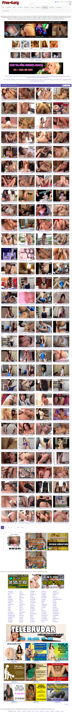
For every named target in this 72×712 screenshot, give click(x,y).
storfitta (21, 605)
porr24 (54, 601)
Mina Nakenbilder (51, 76)
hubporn (55, 607)
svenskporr (10, 612)
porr (42, 609)
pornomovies (44, 620)
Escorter (29, 79)
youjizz (21, 618)
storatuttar (55, 621)
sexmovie (10, 591)
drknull (21, 593)
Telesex (25, 76)
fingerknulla (44, 604)
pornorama (44, 618)
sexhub (32, 620)
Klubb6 (37, 77)
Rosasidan (33, 77)
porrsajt (43, 607)
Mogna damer (36, 81)
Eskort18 (41, 77)
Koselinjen (34, 76)
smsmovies (33, 602)
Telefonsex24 (39, 76)
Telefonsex (21, 76)
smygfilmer (22, 594)
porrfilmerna (11, 593)
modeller (43, 594)
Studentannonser (23, 79)
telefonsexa (55, 610)
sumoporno (11, 613)
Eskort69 (10, 79)
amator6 (55, 591)
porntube (43, 613)
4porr (20, 596)
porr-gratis (44, 597)
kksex (31, 612)
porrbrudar (33, 599)
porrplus (32, 618)
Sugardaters (65, 79)
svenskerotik (56, 613)
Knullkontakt (33, 79)
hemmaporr (55, 609)
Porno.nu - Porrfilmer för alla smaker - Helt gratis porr (36, 59)
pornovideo (44, 617)
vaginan (21, 601)
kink (42, 621)
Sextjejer (28, 77)
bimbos (54, 605)
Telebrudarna (15, 76)
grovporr (21, 609)
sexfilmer (43, 591)
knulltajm (32, 610)
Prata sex (29, 76)
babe (9, 609)
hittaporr (55, 602)
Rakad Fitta (47, 79)
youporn (21, 617)
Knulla (61, 79)
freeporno (10, 620)
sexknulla (32, 605)
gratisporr (21, 597)
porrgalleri (43, 596)
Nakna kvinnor (16, 79)
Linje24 (6, 76)
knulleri (9, 602)
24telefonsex (56, 593)
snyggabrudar (11, 617)
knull (9, 605)
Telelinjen (10, 76)
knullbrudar (10, 604)
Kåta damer (42, 81)
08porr (31, 617)
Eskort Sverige (59, 76)
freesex (43, 610)
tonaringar (55, 597)
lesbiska (32, 607)
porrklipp (10, 621)
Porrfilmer (57, 79)
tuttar (54, 596)
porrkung (21, 615)
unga (20, 602)
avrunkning (22, 612)
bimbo (9, 607)
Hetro (58, 1)
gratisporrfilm (33, 613)
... (14, 527)
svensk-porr (22, 604)
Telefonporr (45, 76)
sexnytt (32, 593)
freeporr (21, 621)
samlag (54, 604)
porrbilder (32, 609)
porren (20, 607)
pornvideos (44, 612)
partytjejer (10, 599)
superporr (32, 601)
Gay (62, 1)
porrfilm (10, 596)
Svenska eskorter (66, 76)
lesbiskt (43, 601)
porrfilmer (32, 597)
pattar (54, 620)
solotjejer (32, 591)
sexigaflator (55, 615)
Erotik (38, 79)
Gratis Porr (41, 79)
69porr (20, 613)
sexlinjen (43, 599)
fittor (9, 594)
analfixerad (55, 612)
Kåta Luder (6, 79)
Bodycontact (45, 77)
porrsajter (32, 621)
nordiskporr (11, 601)
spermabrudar (11, 615)
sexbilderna (33, 594)
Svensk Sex (52, 79)
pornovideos (44, 615)
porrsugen (44, 593)
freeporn (21, 620)
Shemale (68, 1)
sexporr (32, 604)
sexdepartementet (57, 599)
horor (20, 591)
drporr (31, 615)
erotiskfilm (44, 605)
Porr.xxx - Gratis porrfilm (36, 60)
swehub (55, 594)
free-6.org (14, 711)
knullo (9, 610)
